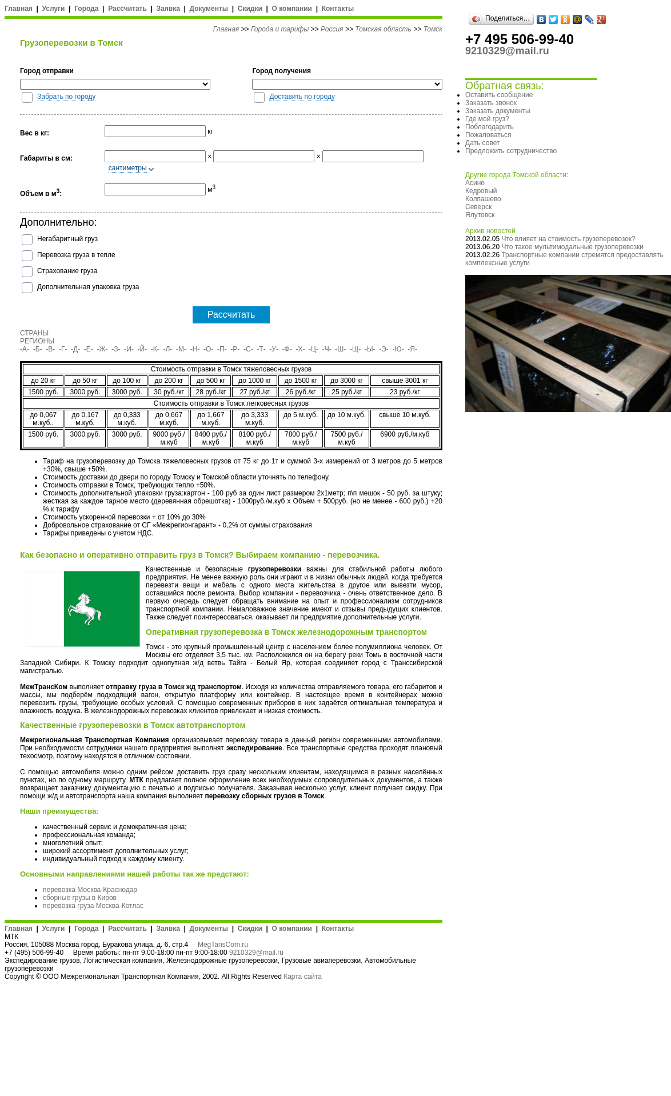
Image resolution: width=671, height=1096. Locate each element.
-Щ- (355, 349)
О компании (291, 9)
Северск (478, 207)
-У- (273, 349)
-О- (208, 349)
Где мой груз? (487, 119)
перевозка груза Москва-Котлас (93, 906)
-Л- (167, 349)
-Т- (261, 349)
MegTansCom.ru (223, 945)
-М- (181, 349)
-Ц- (313, 349)
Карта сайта (302, 977)
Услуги (53, 9)
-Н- (195, 349)
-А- (24, 349)
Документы (209, 9)
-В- (50, 349)
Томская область (383, 29)
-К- (155, 349)
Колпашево (483, 199)
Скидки (250, 9)
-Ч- (326, 349)
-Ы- (370, 349)
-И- (129, 349)
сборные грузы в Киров (80, 898)
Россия (332, 29)
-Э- (384, 349)
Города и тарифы (280, 29)
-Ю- (398, 349)
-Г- (63, 349)
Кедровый (481, 191)
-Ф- (287, 349)
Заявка (168, 9)
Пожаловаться (488, 135)
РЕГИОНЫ (37, 341)
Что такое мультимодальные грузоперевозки (572, 247)
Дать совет (482, 143)
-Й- (142, 349)
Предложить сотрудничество (511, 151)
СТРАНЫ (34, 333)
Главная (19, 9)
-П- (222, 349)
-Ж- (102, 349)
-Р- (234, 349)
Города (86, 9)
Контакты (338, 9)
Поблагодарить (489, 127)
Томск (433, 29)
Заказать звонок (491, 103)
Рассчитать (127, 9)
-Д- (75, 349)
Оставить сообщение (499, 95)
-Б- (37, 349)
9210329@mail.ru (256, 953)
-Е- (88, 349)
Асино (475, 183)
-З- (115, 349)
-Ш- (340, 349)
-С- (248, 349)
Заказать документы (497, 111)
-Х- (300, 349)
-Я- (412, 349)
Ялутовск (479, 215)
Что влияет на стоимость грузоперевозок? (568, 239)
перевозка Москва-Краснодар (90, 890)
